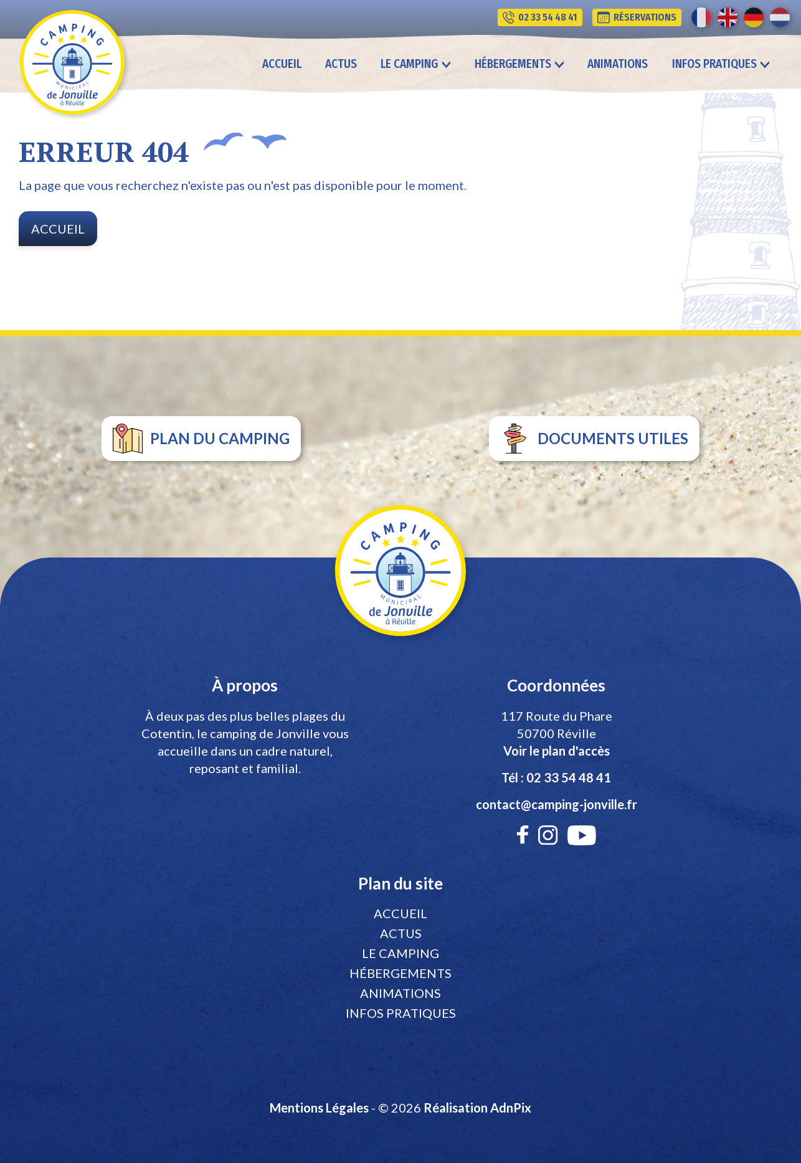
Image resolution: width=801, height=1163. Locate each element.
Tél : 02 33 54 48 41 (556, 777)
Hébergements (400, 973)
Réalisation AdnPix (477, 1107)
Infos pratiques (401, 1012)
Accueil (281, 64)
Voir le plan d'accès (556, 750)
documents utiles (594, 438)
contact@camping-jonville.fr (556, 804)
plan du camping (201, 438)
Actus (341, 64)
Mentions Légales (319, 1107)
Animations (617, 64)
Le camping (400, 953)
